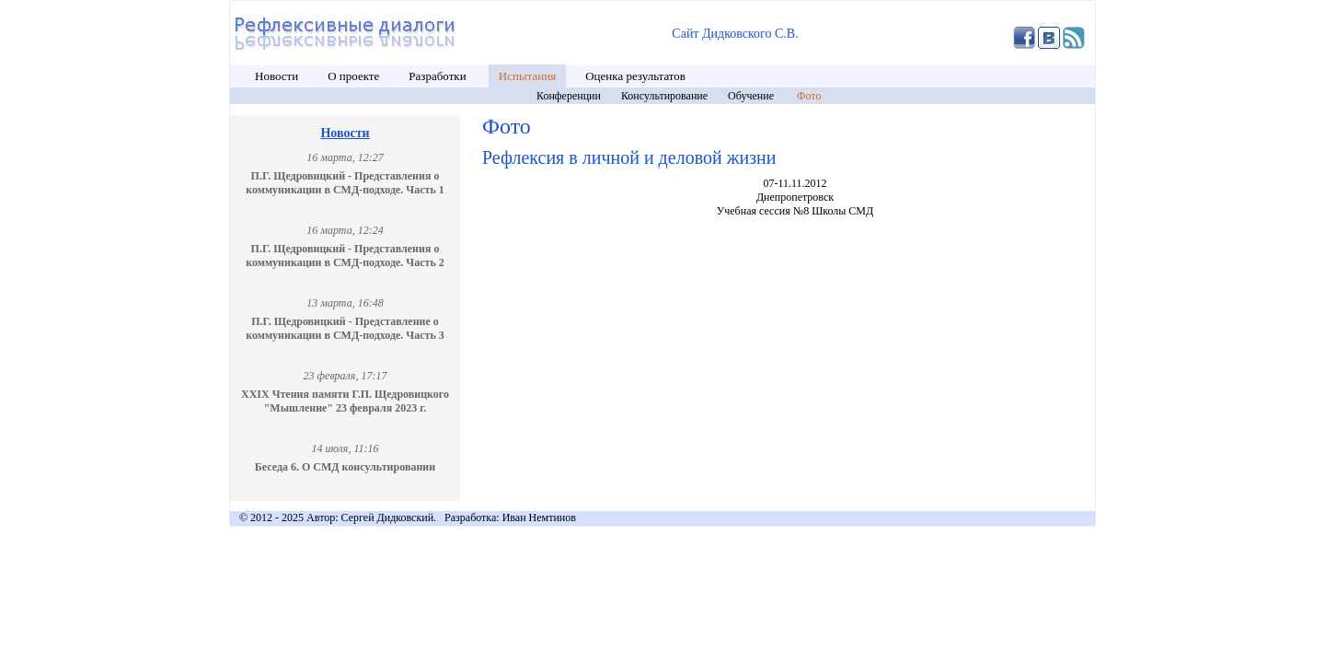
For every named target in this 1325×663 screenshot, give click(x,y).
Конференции (568, 95)
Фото (809, 95)
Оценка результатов (635, 76)
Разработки (439, 76)
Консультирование (664, 95)
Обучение (752, 95)
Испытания (527, 76)
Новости (276, 76)
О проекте (353, 76)
